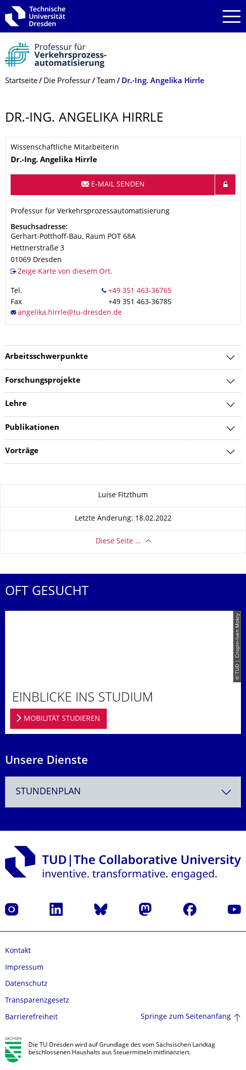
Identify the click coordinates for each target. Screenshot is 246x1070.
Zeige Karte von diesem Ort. (65, 272)
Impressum (24, 968)
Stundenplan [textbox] (48, 792)
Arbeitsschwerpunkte (46, 357)
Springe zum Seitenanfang (186, 1017)
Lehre (16, 404)
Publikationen (32, 428)
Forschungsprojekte (42, 381)
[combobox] (123, 792)
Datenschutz (26, 984)
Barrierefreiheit (31, 1017)
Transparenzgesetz (37, 1001)
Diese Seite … (118, 541)
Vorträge (21, 451)
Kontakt (18, 951)
